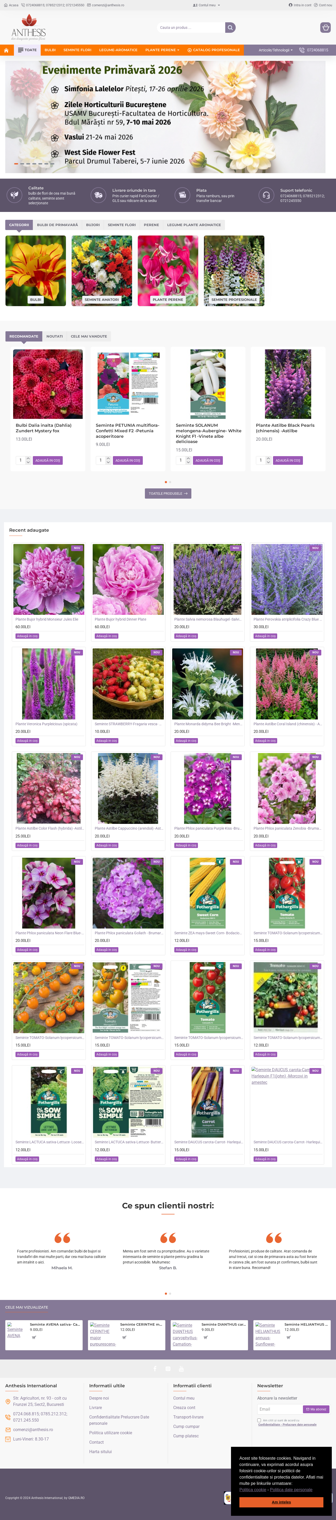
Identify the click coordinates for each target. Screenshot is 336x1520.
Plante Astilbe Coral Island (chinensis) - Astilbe (288, 724)
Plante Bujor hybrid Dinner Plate (120, 619)
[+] (28, 458)
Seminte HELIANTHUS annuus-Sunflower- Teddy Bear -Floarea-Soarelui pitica (307, 1324)
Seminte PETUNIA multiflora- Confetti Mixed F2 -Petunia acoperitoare (127, 431)
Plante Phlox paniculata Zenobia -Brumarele (288, 828)
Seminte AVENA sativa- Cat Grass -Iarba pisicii (55, 1324)
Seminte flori (122, 225)
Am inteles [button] (281, 1502)
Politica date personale (291, 1489)
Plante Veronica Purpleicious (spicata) (46, 724)
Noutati (54, 336)
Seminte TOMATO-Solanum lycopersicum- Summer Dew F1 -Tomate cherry (288, 1038)
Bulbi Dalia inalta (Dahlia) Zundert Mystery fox (44, 428)
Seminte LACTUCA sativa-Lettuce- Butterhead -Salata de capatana (129, 1142)
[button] (314, 1490)
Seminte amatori (102, 299)
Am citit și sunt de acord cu (287, 1422)
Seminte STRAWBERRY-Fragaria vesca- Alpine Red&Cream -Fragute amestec (129, 724)
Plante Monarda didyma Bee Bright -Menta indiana (208, 724)
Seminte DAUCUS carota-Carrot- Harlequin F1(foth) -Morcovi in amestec (208, 1142)
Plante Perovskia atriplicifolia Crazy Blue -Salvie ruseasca (288, 619)
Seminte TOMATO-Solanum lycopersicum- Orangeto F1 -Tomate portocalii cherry (49, 1038)
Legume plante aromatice (194, 225)
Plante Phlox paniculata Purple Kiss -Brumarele (208, 828)
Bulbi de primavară (57, 225)
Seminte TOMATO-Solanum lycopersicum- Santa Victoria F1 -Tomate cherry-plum (288, 933)
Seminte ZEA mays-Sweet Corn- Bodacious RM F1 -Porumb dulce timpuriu (208, 933)
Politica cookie (252, 1489)
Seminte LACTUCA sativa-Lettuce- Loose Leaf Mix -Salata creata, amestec (49, 1142)
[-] (28, 463)
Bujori (93, 225)
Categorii (19, 225)
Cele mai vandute (89, 336)
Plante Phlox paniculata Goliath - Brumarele (129, 933)
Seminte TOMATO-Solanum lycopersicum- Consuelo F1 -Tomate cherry (208, 1038)
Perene (151, 225)
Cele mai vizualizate (26, 1307)
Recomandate (23, 336)
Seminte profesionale (234, 299)
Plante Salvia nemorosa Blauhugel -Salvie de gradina (208, 619)
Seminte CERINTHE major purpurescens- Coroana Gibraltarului (141, 1324)
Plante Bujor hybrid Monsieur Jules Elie (46, 619)
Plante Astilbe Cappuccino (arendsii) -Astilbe (129, 828)
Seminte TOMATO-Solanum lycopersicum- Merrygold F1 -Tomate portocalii (129, 1038)
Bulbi (35, 299)
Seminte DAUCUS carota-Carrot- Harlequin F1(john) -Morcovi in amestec (288, 1142)
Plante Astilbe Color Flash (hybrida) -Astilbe (49, 828)
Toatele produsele (165, 493)
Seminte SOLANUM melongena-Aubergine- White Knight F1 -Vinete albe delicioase (209, 433)
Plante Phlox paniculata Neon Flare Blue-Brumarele (49, 933)
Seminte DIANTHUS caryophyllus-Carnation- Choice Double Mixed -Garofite (224, 1324)
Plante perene (168, 299)
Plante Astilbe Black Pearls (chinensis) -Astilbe (285, 428)
